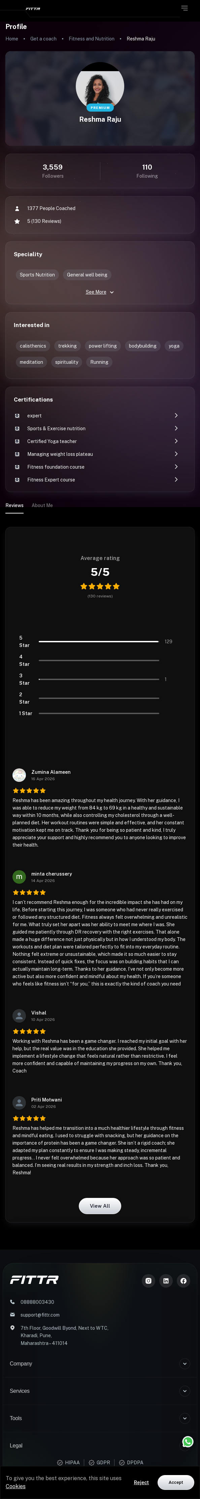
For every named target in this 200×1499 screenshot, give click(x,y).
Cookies (16, 1486)
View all (100, 1206)
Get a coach (43, 38)
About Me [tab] (42, 505)
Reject (141, 1482)
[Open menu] (184, 8)
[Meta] (183, 1281)
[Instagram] (148, 1281)
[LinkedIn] (166, 1281)
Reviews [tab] (14, 505)
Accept (176, 1482)
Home (11, 38)
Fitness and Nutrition (91, 38)
